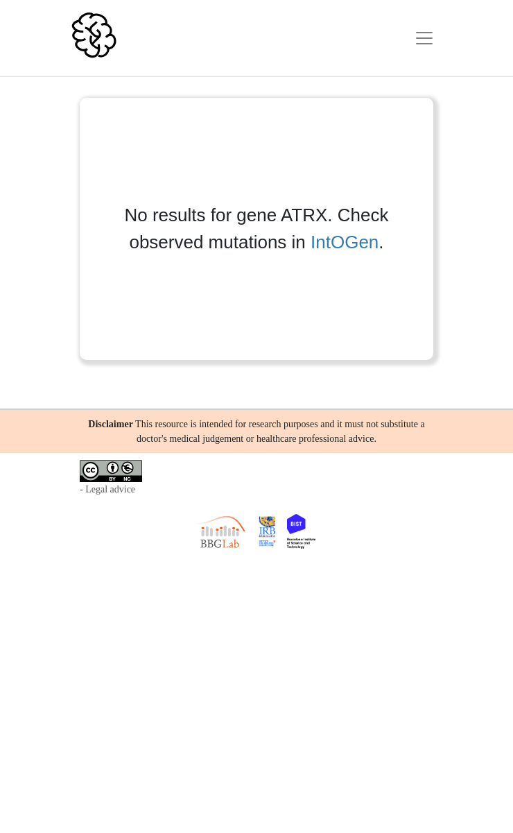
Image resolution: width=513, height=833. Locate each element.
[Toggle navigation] (424, 38)
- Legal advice (107, 489)
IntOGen (345, 242)
